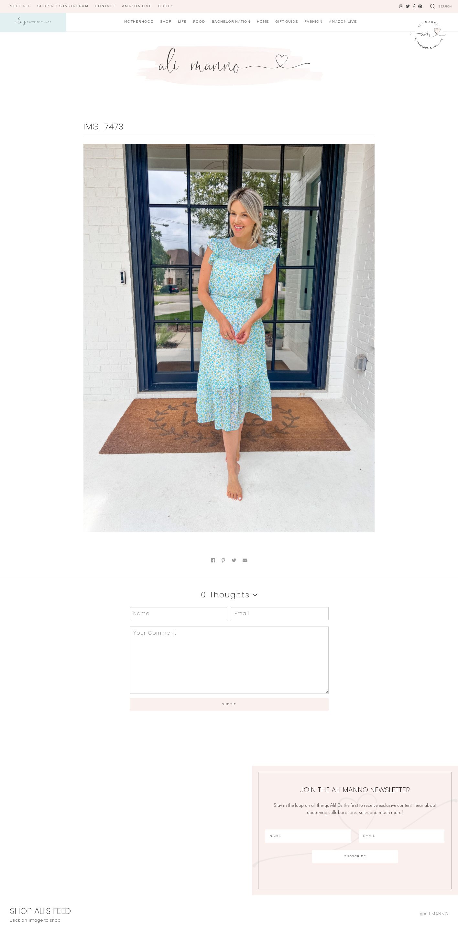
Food (199, 21)
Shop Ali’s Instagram (62, 6)
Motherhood (139, 21)
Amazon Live (343, 21)
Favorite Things (33, 22)
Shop (165, 21)
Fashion (313, 21)
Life (182, 21)
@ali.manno (434, 913)
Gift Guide (286, 21)
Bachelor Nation (231, 21)
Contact (105, 6)
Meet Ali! (20, 6)
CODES (165, 6)
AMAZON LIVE (137, 6)
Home (263, 21)
